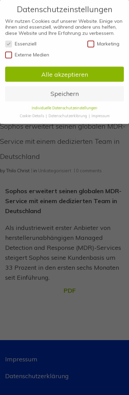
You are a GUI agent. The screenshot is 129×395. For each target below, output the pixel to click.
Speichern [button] (65, 90)
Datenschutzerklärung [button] (68, 112)
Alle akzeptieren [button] (64, 70)
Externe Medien (27, 51)
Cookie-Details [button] (32, 112)
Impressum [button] (101, 112)
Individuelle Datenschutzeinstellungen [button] (64, 104)
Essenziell (20, 40)
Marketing (103, 40)
